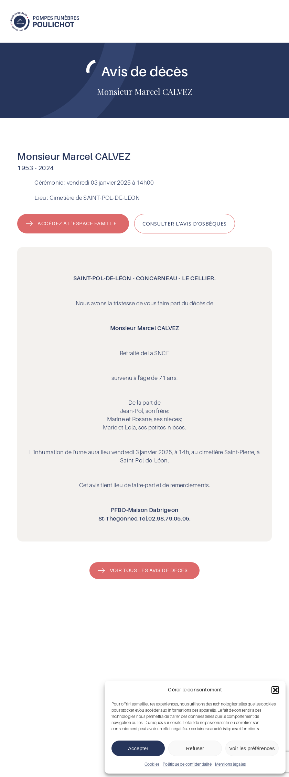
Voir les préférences (252, 748)
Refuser (195, 748)
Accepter (138, 748)
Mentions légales (230, 764)
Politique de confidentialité (187, 764)
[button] (275, 690)
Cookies (151, 764)
